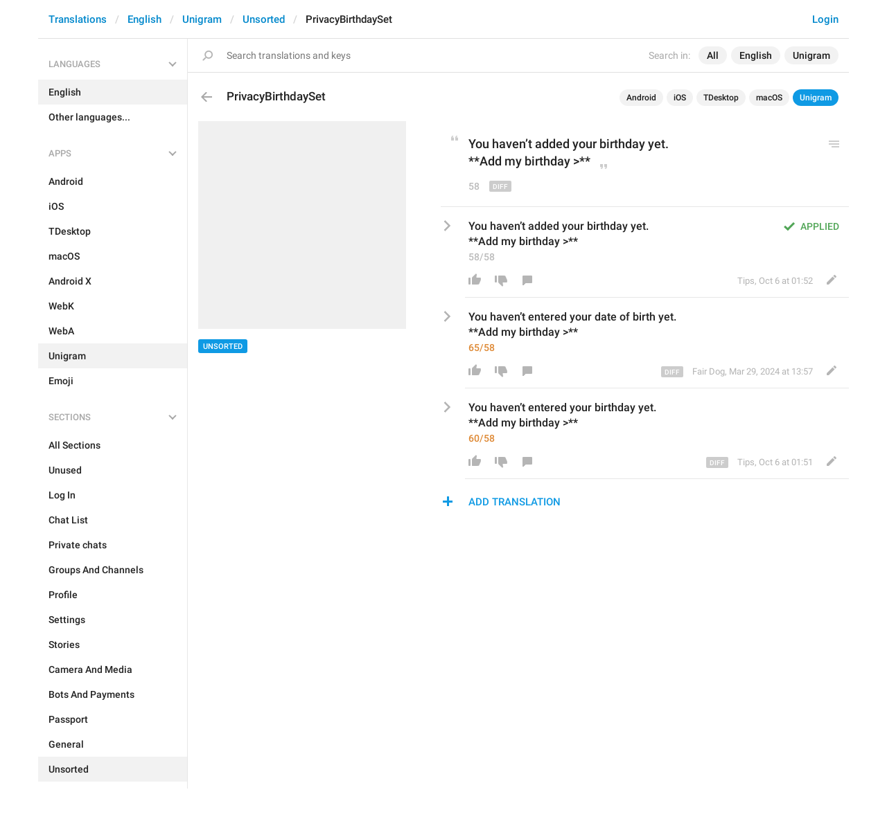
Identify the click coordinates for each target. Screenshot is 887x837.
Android (641, 97)
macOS (769, 97)
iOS (680, 97)
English (144, 19)
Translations (78, 19)
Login (825, 19)
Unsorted (264, 19)
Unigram (202, 19)
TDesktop (721, 97)
